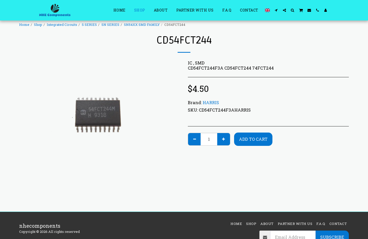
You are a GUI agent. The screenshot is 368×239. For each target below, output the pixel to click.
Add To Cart (253, 139)
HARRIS (211, 102)
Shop (38, 24)
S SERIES (89, 24)
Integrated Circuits (62, 24)
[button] (276, 10)
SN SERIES (110, 24)
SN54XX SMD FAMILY (142, 24)
